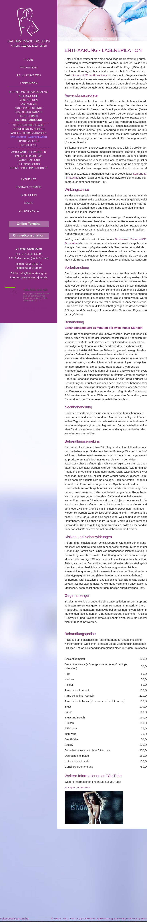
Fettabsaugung (28, 164)
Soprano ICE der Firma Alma (89, 75)
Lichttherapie (29, 116)
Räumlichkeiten (29, 75)
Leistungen (28, 83)
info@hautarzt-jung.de (33, 273)
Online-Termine (29, 224)
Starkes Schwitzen (28, 112)
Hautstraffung (28, 160)
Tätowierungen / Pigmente (28, 129)
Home (67, 39)
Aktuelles (29, 179)
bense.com (105, 918)
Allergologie (29, 95)
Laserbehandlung (28, 120)
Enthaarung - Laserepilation (29, 137)
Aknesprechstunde (29, 108)
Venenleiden (29, 99)
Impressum (119, 918)
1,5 (13, 292)
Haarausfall (28, 104)
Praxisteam (28, 67)
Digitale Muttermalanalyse (28, 91)
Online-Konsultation (28, 235)
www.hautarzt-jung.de (34, 277)
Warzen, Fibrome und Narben (29, 133)
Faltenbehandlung (28, 156)
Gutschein (29, 194)
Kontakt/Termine (28, 187)
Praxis (29, 59)
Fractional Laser (28, 141)
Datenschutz (29, 210)
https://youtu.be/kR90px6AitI (77, 787)
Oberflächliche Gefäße (28, 125)
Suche (28, 202)
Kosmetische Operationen (28, 168)
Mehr (42, 301)
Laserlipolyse (28, 145)
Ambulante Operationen (28, 152)
